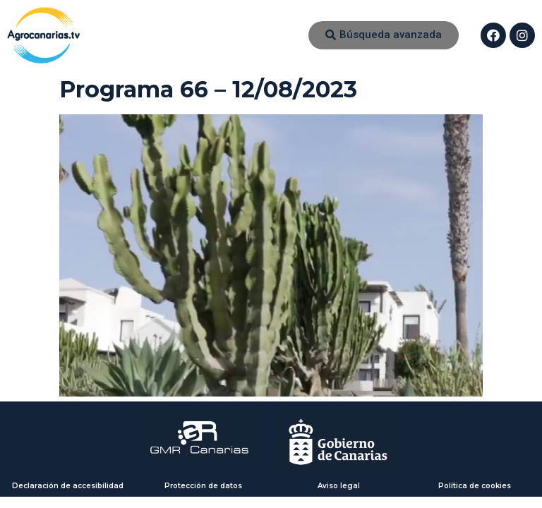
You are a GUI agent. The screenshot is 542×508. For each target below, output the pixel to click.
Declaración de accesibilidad (68, 485)
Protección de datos (203, 485)
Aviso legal (339, 485)
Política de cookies (474, 485)
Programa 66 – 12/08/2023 (208, 89)
